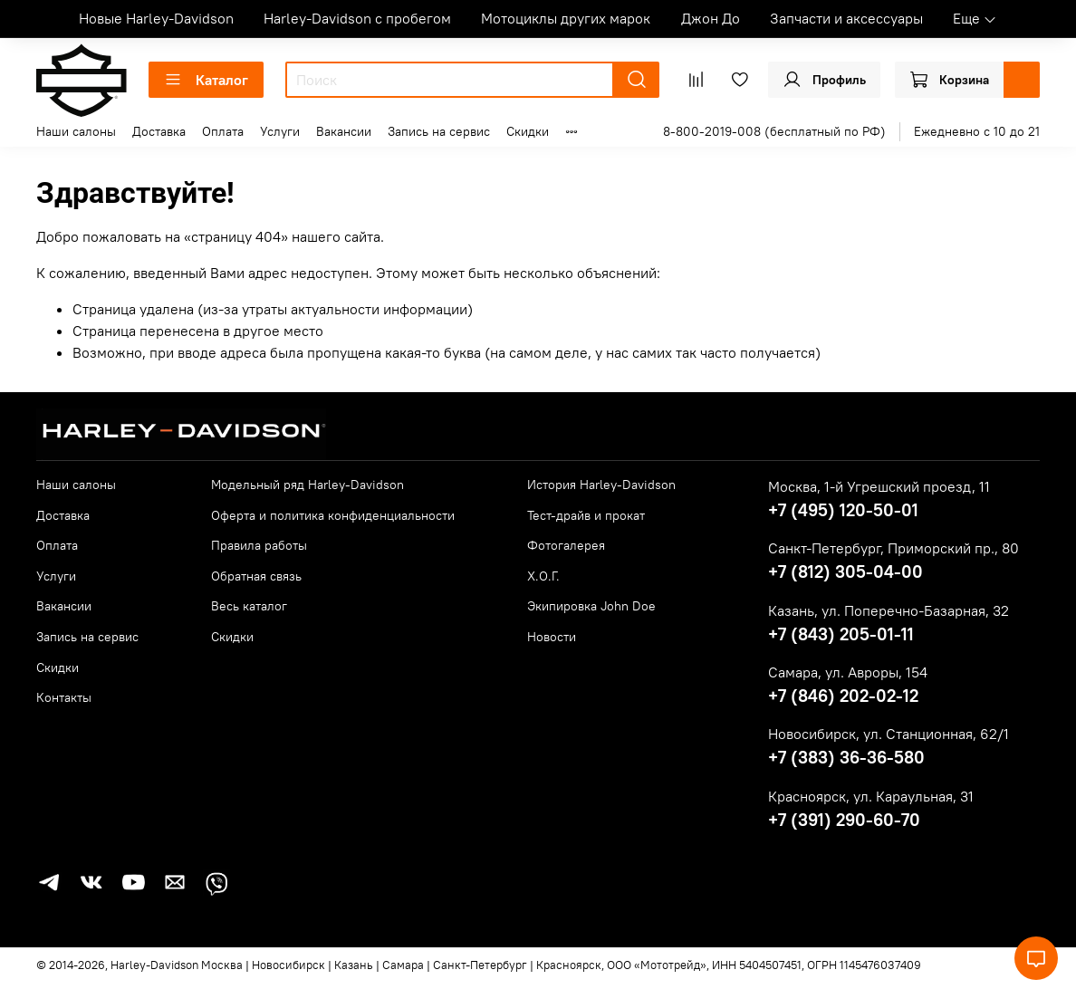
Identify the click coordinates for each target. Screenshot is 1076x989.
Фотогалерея (566, 545)
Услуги (280, 131)
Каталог (206, 80)
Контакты (63, 697)
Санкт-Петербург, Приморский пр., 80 (893, 548)
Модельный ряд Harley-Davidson (307, 484)
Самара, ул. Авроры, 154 (847, 672)
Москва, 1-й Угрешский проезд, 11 (879, 486)
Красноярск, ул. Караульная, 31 (871, 796)
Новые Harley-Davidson (156, 18)
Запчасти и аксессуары (846, 18)
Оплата (223, 131)
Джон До (710, 18)
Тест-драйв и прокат (586, 515)
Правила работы (259, 545)
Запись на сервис (439, 131)
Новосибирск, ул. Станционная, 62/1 (888, 734)
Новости (551, 637)
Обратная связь (256, 576)
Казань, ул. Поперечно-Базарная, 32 (888, 610)
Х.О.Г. (543, 576)
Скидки (527, 131)
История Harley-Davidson (601, 484)
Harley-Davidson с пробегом (357, 18)
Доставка (159, 131)
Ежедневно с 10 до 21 (977, 131)
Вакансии (343, 131)
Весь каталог (249, 606)
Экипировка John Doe (591, 606)
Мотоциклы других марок (565, 18)
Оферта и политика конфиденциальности (333, 515)
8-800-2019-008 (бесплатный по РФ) (774, 131)
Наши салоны (76, 131)
